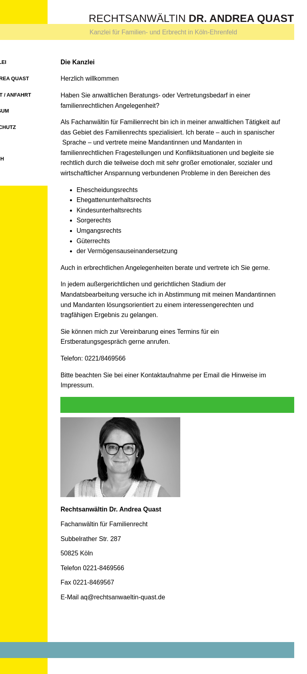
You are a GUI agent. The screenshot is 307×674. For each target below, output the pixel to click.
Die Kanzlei (32, 62)
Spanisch (32, 159)
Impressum (34, 111)
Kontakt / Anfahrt (45, 95)
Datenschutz (38, 127)
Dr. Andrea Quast (44, 78)
